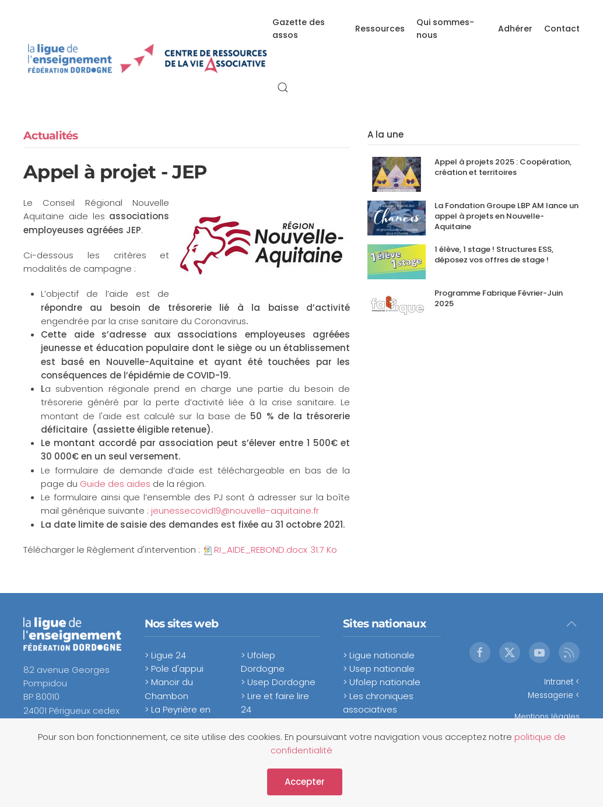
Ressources (380, 28)
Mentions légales (547, 716)
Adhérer (515, 28)
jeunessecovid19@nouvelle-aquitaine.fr (235, 510)
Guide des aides (114, 484)
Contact (562, 28)
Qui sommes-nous (445, 28)
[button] (282, 87)
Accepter (305, 782)
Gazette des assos (298, 28)
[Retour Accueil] (147, 58)
